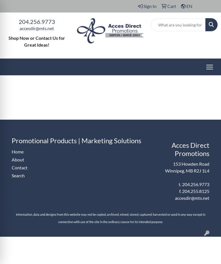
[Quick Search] (178, 24)
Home (18, 151)
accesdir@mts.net (37, 28)
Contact (20, 167)
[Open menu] (209, 67)
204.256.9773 (37, 21)
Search (18, 175)
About (18, 159)
